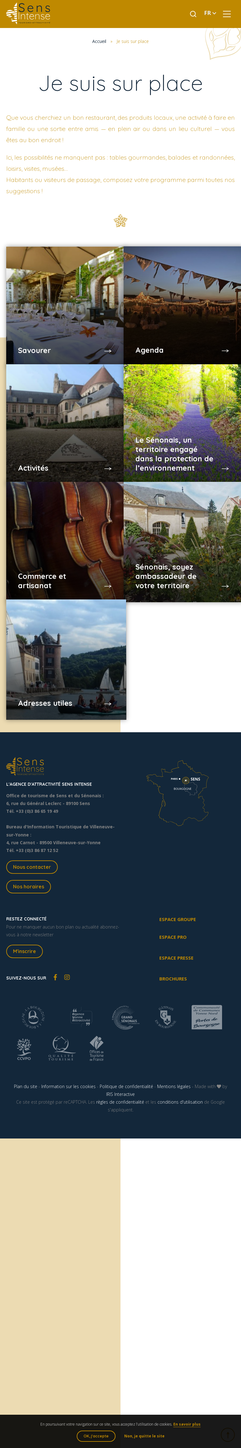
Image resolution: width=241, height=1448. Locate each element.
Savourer (35, 340)
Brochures (173, 978)
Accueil (99, 41)
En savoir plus (187, 1424)
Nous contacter (32, 867)
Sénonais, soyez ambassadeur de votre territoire (167, 566)
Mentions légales (174, 1086)
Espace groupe (177, 919)
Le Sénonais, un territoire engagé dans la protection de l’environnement (171, 444)
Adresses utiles (46, 693)
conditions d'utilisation (180, 1102)
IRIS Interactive (120, 1094)
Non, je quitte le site (144, 1436)
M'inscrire (24, 951)
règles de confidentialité (120, 1102)
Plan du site (25, 1086)
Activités (34, 458)
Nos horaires (28, 886)
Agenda (150, 340)
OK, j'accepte (96, 1436)
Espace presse (176, 958)
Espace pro (173, 937)
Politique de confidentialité (126, 1086)
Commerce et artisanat (43, 571)
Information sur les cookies (68, 1086)
